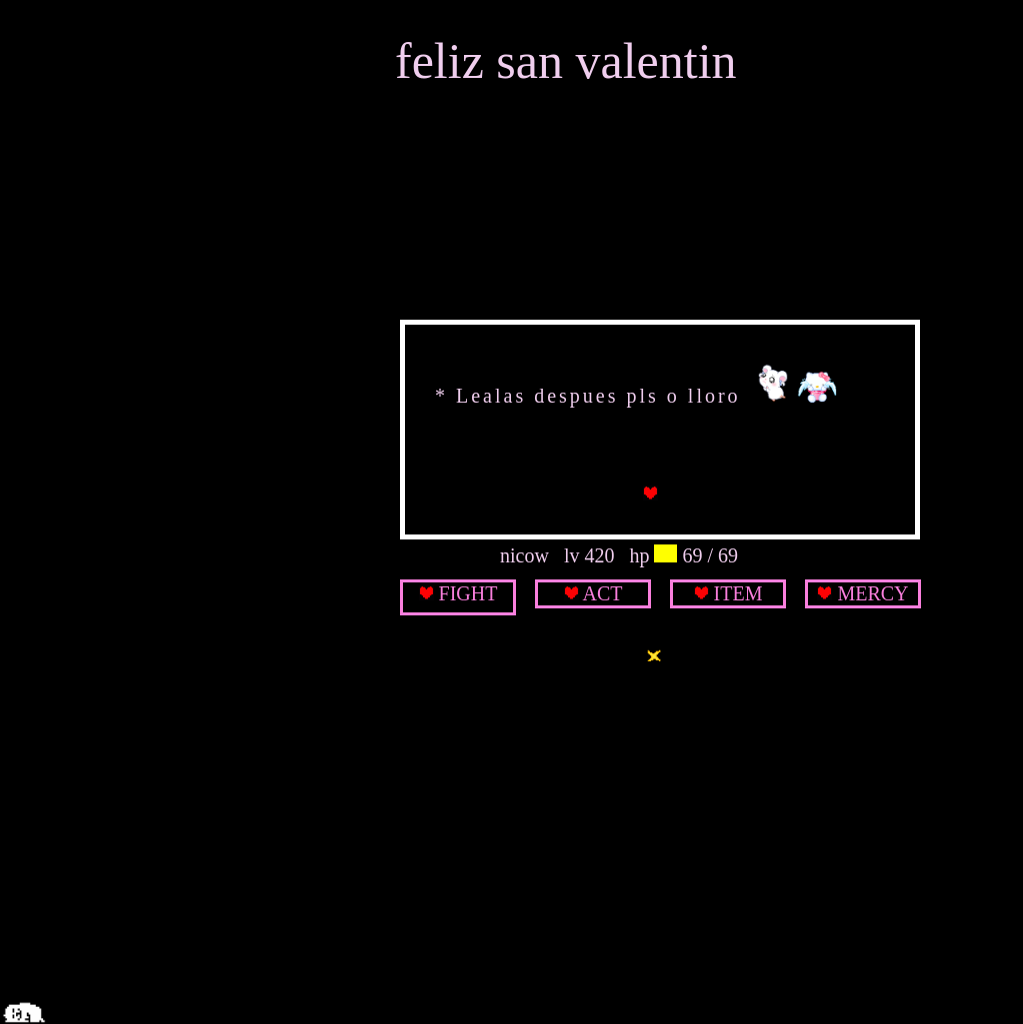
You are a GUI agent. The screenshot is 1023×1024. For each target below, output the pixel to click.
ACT (602, 593)
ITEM (738, 593)
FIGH (462, 593)
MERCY (872, 593)
